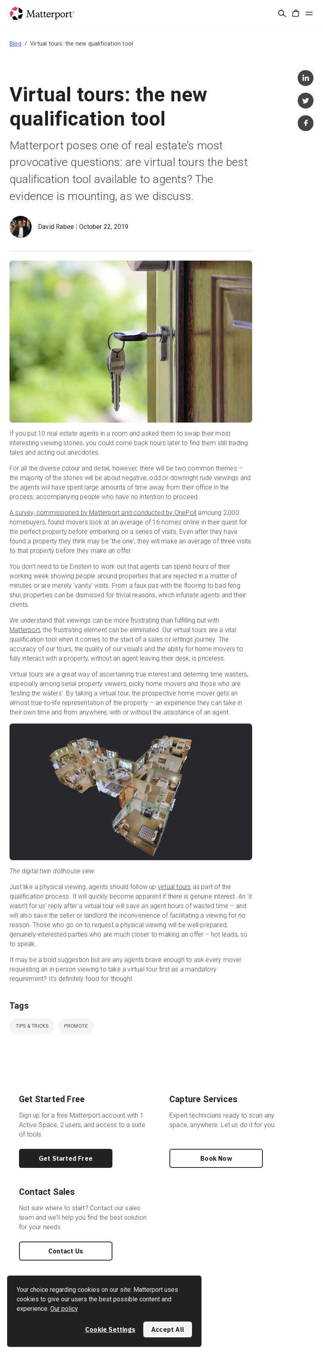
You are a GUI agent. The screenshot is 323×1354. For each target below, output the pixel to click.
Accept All (167, 1329)
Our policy (64, 1308)
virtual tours (174, 887)
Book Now (216, 1158)
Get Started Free (66, 1158)
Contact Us (65, 1251)
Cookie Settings (110, 1329)
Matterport (25, 630)
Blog (15, 43)
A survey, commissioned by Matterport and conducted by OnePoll (103, 512)
